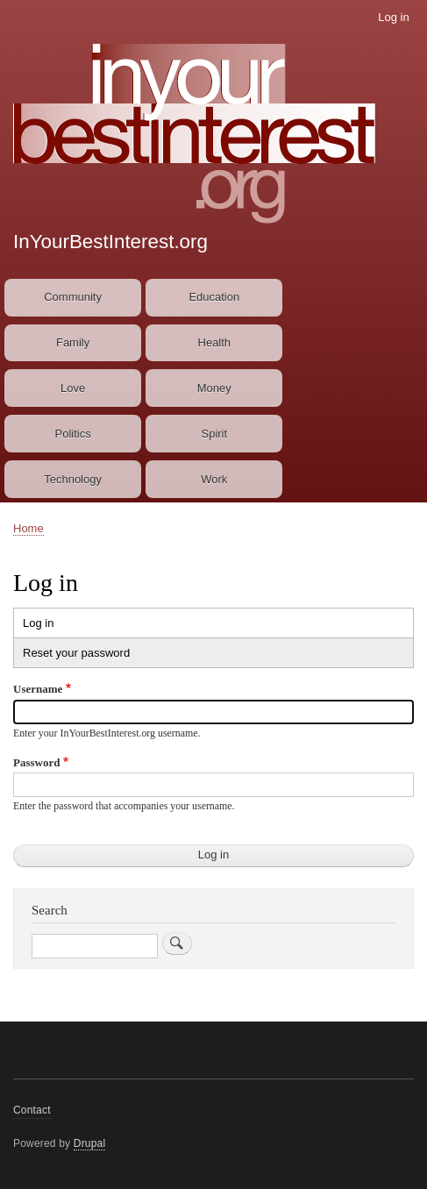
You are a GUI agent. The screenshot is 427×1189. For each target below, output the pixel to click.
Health (214, 342)
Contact (32, 1110)
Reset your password (76, 652)
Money (214, 388)
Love (72, 388)
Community (73, 296)
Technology (73, 479)
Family (72, 342)
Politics (73, 433)
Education (214, 296)
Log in (393, 17)
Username (37, 688)
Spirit (214, 433)
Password (36, 762)
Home (28, 528)
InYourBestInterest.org (110, 242)
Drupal (90, 1143)
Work (214, 479)
